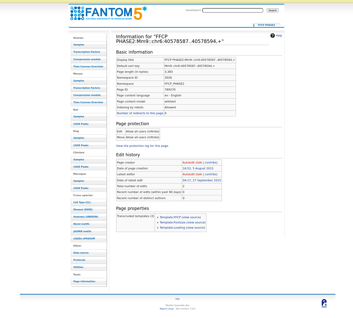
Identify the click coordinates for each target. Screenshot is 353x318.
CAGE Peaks (80, 124)
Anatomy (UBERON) (85, 217)
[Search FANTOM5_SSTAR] (232, 10)
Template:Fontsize (173, 222)
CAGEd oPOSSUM (84, 238)
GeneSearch (193, 10)
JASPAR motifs (82, 231)
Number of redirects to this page (140, 113)
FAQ (178, 299)
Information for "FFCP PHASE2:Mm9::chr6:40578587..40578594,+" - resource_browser (106, 11)
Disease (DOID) (83, 209)
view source (191, 217)
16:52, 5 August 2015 (198, 168)
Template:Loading (172, 227)
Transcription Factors (86, 52)
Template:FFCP (170, 217)
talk (199, 162)
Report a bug (166, 308)
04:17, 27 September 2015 (202, 180)
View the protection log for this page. (142, 146)
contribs (210, 162)
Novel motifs (81, 224)
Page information (84, 281)
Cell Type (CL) (82, 202)
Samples (78, 44)
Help (275, 35)
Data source (81, 253)
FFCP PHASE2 (266, 25)
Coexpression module (87, 59)
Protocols (79, 260)
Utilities (78, 267)
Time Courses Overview (88, 66)
